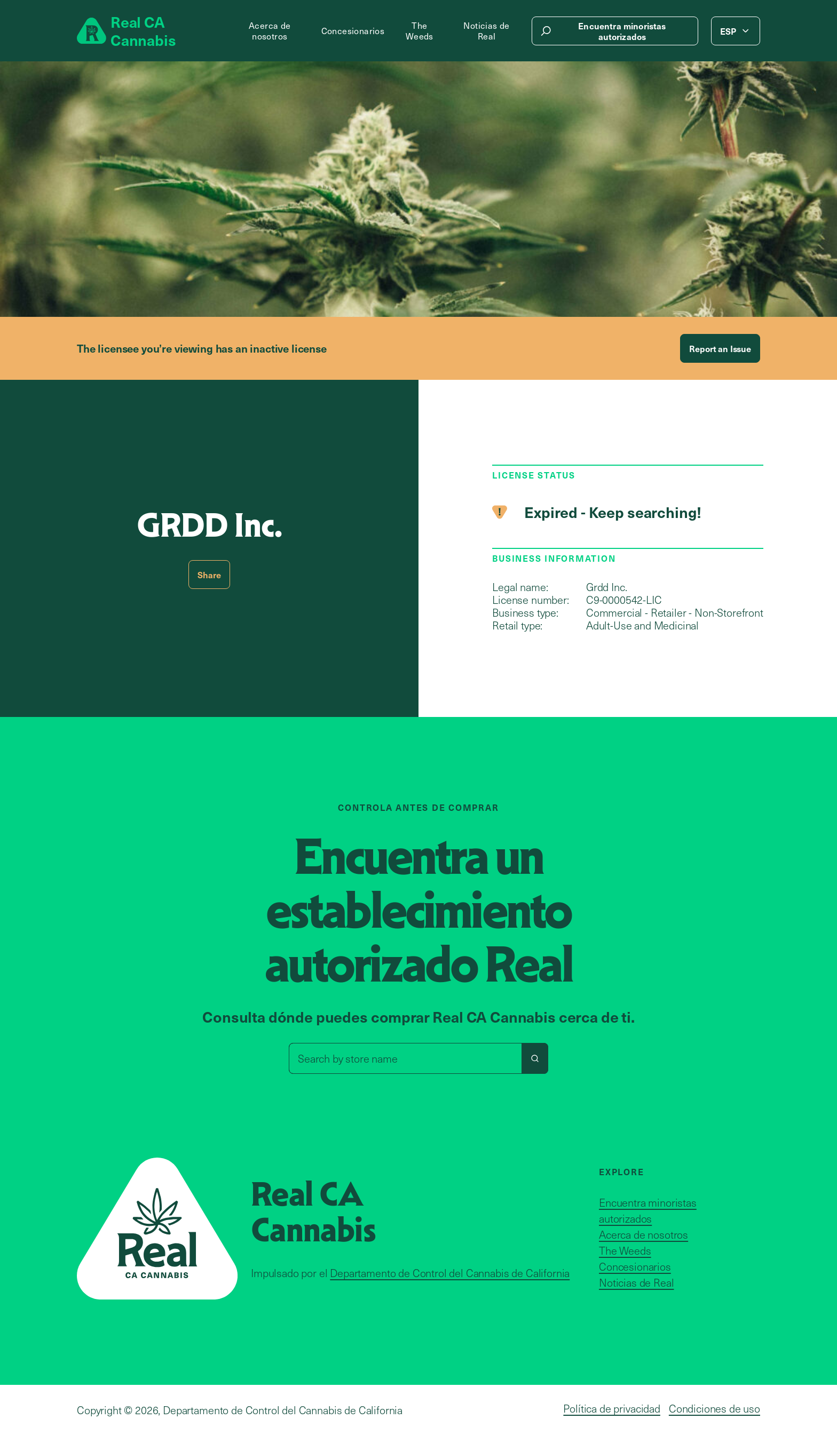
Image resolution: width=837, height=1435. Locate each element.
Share (209, 574)
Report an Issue (720, 348)
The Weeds (419, 31)
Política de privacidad (611, 1408)
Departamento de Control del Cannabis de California (450, 1272)
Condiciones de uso (714, 1408)
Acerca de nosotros (270, 31)
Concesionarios (353, 30)
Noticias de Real (486, 31)
